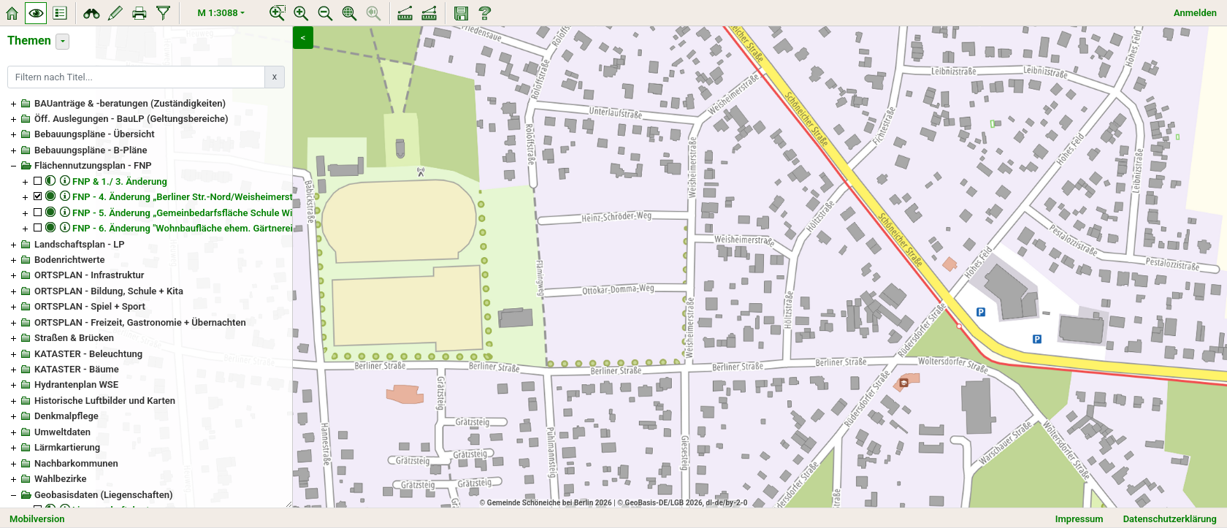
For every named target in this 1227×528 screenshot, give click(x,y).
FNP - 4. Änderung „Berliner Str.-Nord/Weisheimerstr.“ (186, 196)
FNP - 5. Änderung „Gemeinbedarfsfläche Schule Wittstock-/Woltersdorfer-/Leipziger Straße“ (270, 212)
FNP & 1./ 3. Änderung (119, 181)
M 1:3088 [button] (218, 12)
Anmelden (1195, 12)
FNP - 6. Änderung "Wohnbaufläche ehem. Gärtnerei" (184, 228)
